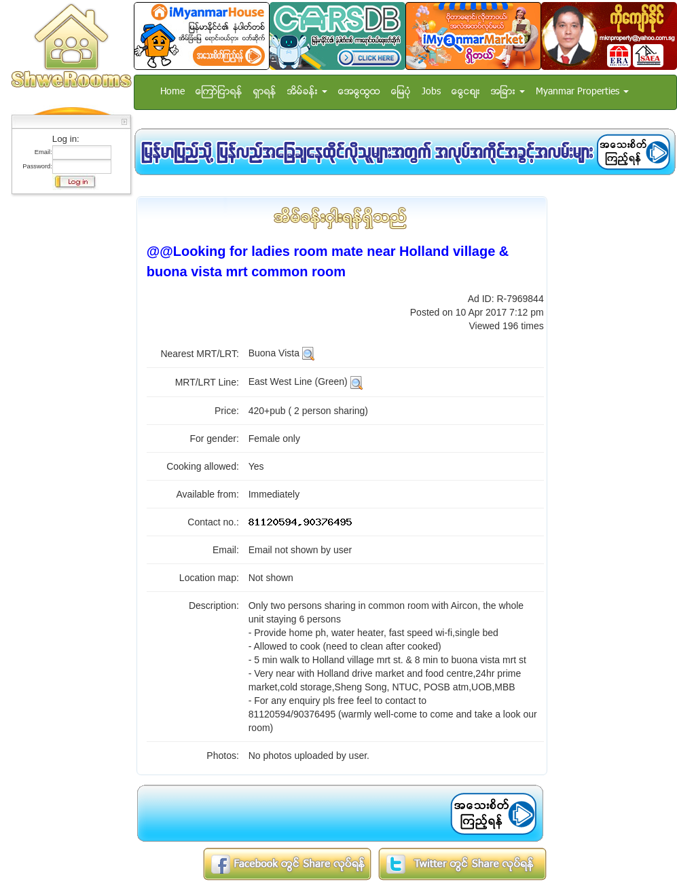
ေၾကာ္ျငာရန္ (219, 92)
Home (172, 92)
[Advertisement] (67, 404)
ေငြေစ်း (466, 92)
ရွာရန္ (264, 92)
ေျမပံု (401, 92)
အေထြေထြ (359, 92)
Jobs (431, 92)
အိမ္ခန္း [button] (307, 92)
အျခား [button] (508, 92)
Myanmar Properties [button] (582, 92)
